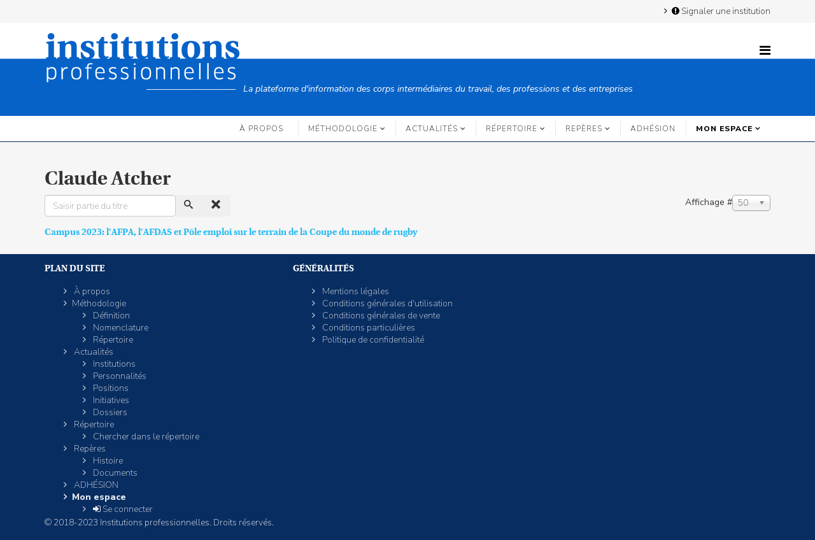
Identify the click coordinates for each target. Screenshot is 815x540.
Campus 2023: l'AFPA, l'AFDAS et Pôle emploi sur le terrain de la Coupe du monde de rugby (231, 232)
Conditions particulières (367, 328)
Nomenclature (119, 328)
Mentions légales (354, 291)
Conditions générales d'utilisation (386, 303)
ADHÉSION (653, 129)
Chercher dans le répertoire (145, 436)
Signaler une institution (720, 11)
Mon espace (724, 129)
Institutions (113, 364)
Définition (110, 315)
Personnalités (118, 376)
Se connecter (122, 509)
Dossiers (109, 412)
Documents (114, 473)
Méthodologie (343, 129)
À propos (261, 129)
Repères (583, 129)
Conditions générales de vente (380, 315)
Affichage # (708, 202)
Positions (110, 388)
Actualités (432, 129)
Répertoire (511, 129)
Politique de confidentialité (372, 340)
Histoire (107, 461)
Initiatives (110, 400)
